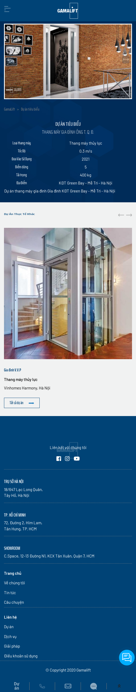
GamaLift (9, 109)
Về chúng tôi (14, 582)
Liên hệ (10, 617)
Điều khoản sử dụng (21, 655)
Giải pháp (12, 646)
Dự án (9, 626)
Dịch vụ (10, 636)
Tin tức (10, 592)
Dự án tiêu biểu (30, 109)
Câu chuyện (14, 602)
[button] (129, 214)
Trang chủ (12, 573)
